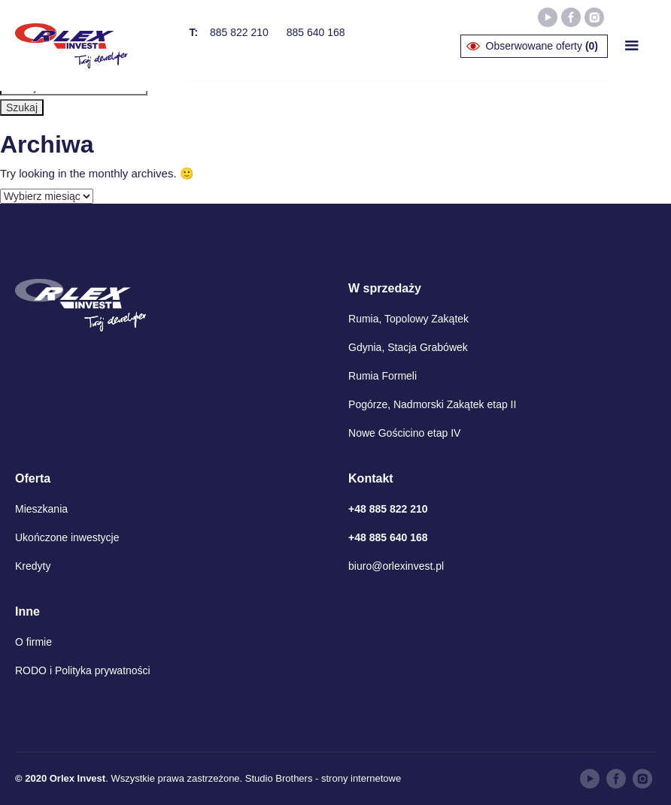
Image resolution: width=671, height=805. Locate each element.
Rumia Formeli (382, 376)
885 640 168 (316, 32)
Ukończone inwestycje (67, 537)
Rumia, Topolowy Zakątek (408, 319)
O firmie (33, 642)
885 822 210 (239, 32)
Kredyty (32, 566)
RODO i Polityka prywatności (82, 670)
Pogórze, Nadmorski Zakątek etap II (432, 404)
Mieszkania (41, 509)
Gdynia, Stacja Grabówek (408, 347)
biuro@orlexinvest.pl (396, 566)
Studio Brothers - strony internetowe (323, 778)
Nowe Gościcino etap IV (404, 433)
